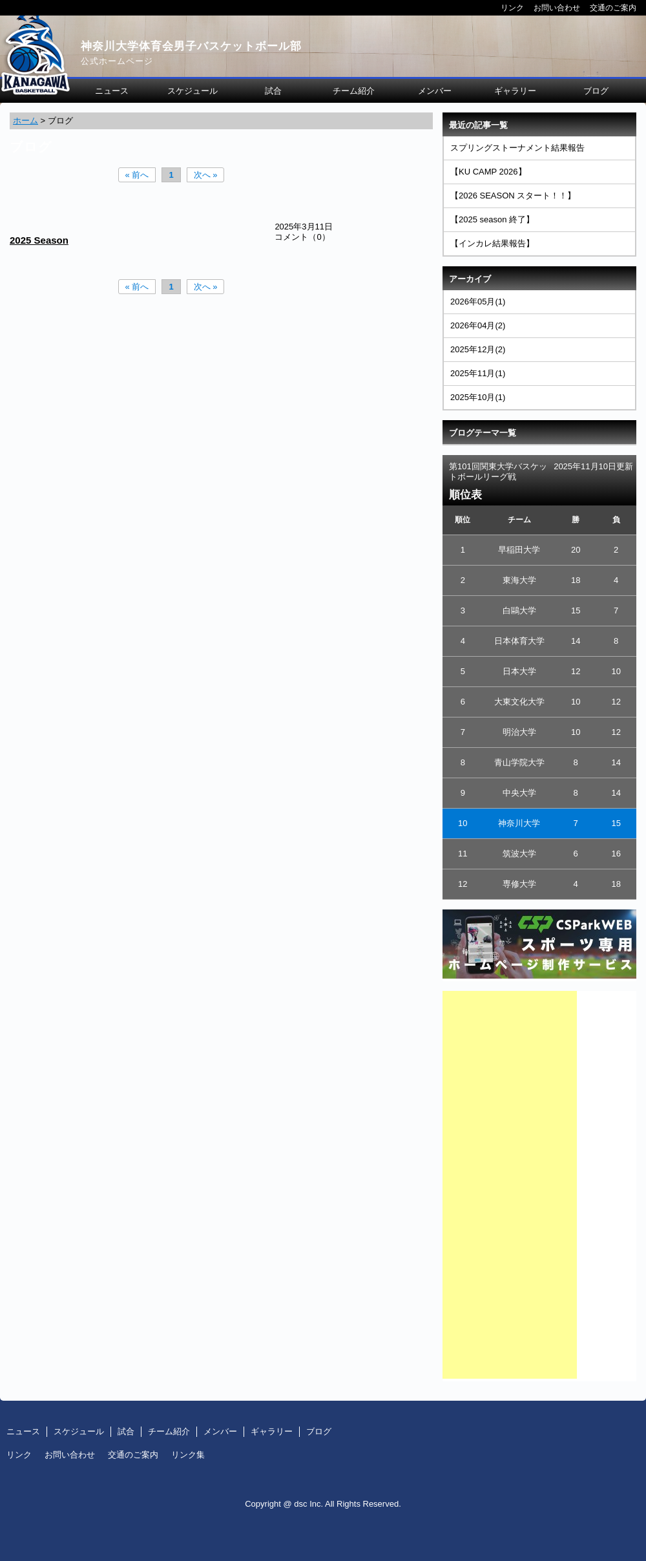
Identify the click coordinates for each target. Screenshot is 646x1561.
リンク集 (188, 1455)
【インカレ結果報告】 (492, 243)
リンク (512, 7)
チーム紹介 (354, 91)
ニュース (112, 91)
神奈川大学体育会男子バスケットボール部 (191, 46)
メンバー (435, 91)
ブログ (596, 91)
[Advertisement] (510, 1185)
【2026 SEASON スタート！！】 (513, 195)
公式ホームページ (117, 61)
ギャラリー (515, 91)
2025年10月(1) (477, 397)
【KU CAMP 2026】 (488, 171)
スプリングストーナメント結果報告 (517, 148)
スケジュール (192, 91)
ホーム (25, 120)
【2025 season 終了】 (492, 219)
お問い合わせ (557, 7)
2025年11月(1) (477, 373)
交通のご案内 (613, 7)
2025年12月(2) (477, 349)
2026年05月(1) (477, 301)
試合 (273, 91)
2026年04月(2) (477, 325)
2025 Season (39, 240)
